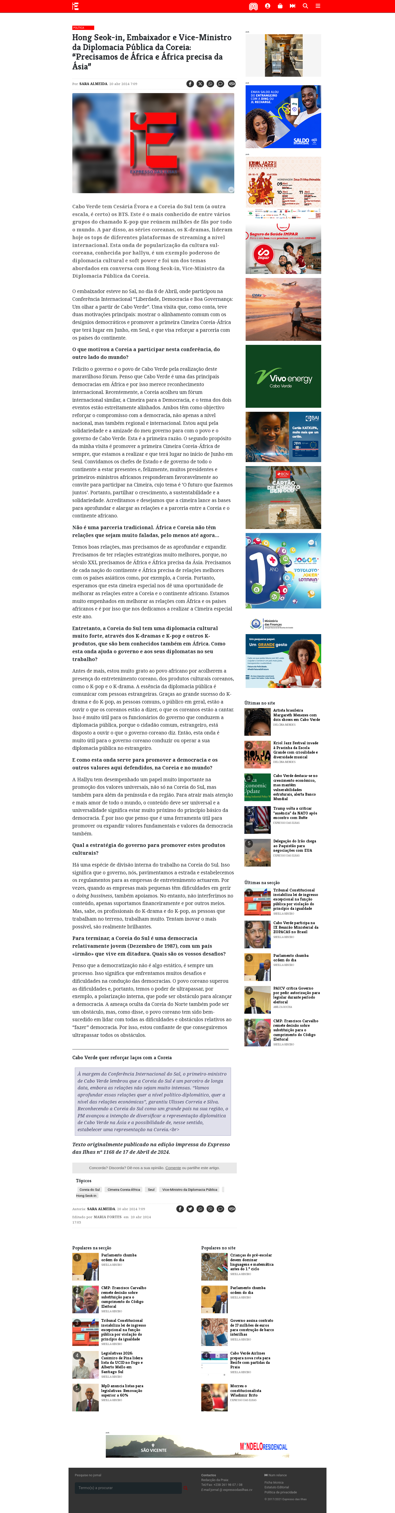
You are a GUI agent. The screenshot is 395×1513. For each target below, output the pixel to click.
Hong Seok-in (86, 1196)
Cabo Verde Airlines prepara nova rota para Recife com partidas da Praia (250, 1360)
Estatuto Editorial (277, 1487)
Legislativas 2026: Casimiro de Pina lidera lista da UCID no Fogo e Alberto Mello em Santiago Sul (122, 1362)
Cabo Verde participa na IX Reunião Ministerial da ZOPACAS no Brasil (295, 927)
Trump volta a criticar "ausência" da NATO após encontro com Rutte (295, 813)
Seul (150, 1190)
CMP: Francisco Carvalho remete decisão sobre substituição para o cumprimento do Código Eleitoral (295, 1030)
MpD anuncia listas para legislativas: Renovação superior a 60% (122, 1390)
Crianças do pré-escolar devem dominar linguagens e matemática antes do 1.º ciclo (252, 1262)
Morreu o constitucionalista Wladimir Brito (245, 1390)
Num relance (276, 1475)
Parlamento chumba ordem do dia (291, 958)
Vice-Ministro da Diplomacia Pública (189, 1190)
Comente (173, 1168)
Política (78, 27)
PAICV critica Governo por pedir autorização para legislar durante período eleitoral (296, 995)
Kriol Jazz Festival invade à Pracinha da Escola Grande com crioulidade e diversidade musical (295, 749)
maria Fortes (108, 1217)
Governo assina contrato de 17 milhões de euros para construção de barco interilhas (252, 1327)
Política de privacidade (281, 1492)
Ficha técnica (274, 1482)
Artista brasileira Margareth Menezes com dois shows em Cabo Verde (296, 715)
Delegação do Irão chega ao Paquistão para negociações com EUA (294, 845)
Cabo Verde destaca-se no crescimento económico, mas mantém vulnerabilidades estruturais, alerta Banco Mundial (295, 787)
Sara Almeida (93, 83)
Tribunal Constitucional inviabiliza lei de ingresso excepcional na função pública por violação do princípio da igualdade (295, 899)
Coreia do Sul (90, 1190)
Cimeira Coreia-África (123, 1190)
